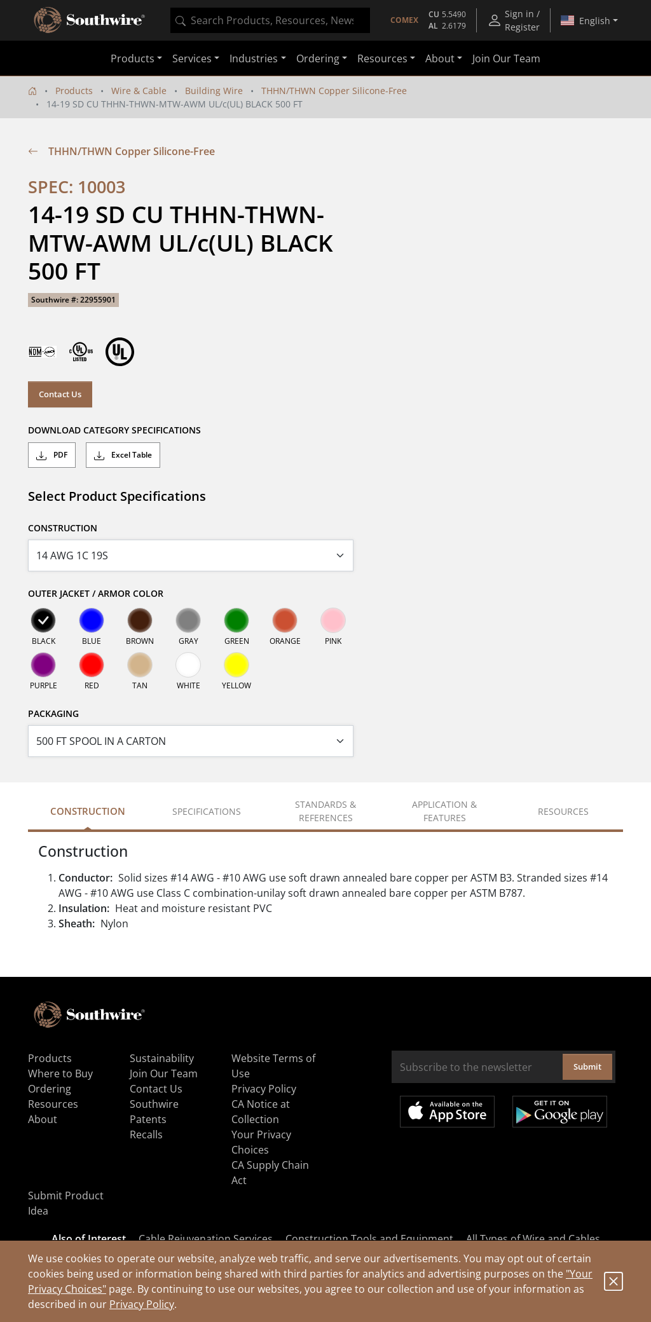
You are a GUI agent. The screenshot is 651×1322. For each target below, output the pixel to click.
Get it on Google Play (559, 1112)
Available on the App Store (447, 1112)
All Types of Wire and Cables (533, 1239)
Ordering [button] (317, 58)
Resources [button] (382, 58)
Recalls (146, 1134)
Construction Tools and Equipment (369, 1239)
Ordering (49, 1089)
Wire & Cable (139, 91)
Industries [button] (254, 58)
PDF (51, 455)
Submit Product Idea (66, 1203)
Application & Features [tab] (444, 811)
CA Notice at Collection (260, 1111)
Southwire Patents (154, 1111)
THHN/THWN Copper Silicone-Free (334, 91)
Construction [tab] (87, 811)
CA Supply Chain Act (270, 1172)
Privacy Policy (141, 1304)
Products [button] (132, 58)
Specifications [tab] (206, 811)
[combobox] (270, 20)
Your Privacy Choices (261, 1142)
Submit (587, 1066)
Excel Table (123, 455)
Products (74, 91)
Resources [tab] (563, 811)
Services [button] (192, 58)
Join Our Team (506, 58)
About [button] (440, 58)
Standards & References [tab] (325, 811)
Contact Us (60, 394)
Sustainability (162, 1058)
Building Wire (214, 91)
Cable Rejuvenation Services (206, 1239)
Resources (53, 1104)
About (42, 1119)
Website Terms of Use (273, 1065)
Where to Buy (60, 1073)
